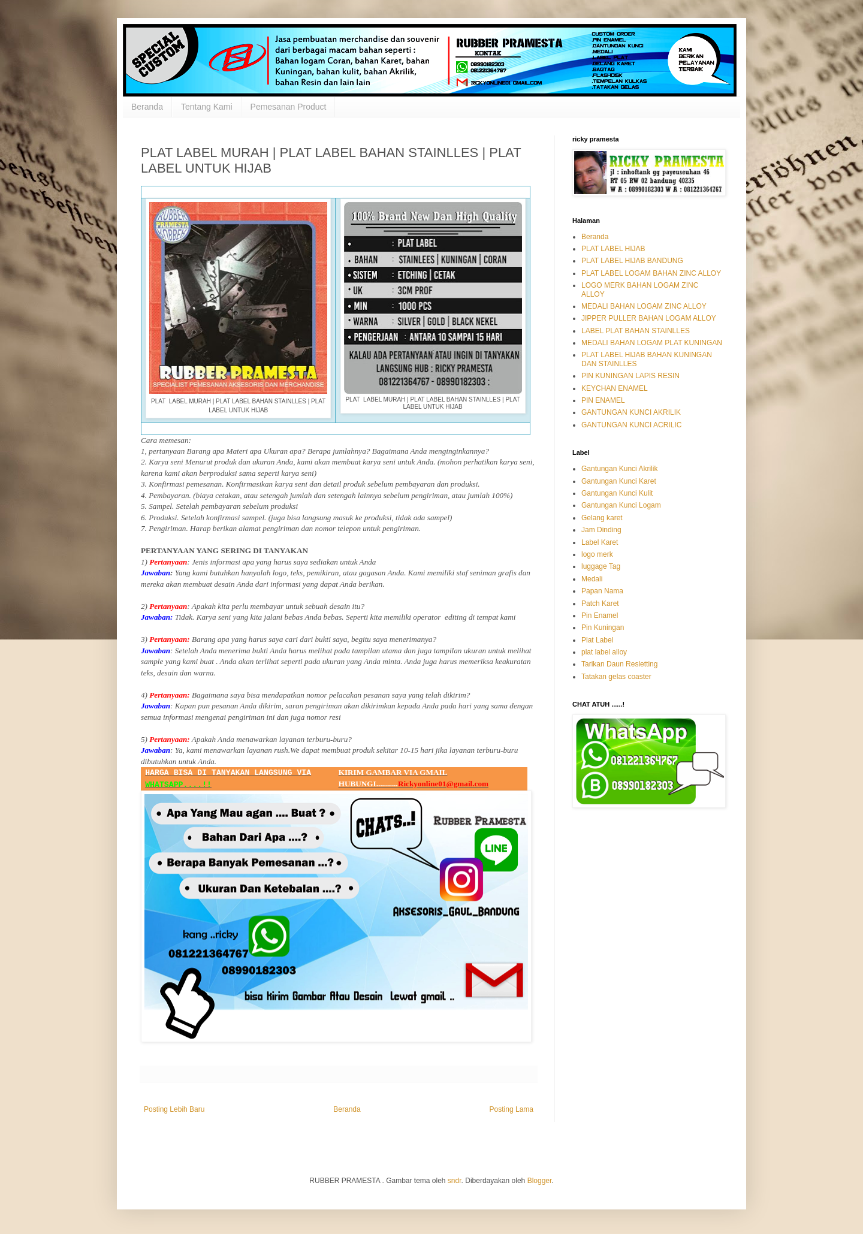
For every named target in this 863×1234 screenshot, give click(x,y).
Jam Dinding (601, 530)
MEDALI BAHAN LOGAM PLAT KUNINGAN (651, 343)
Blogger (539, 1180)
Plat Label (597, 640)
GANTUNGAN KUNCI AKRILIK (631, 412)
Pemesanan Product (289, 106)
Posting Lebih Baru (174, 1109)
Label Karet (599, 542)
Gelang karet (602, 518)
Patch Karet (600, 603)
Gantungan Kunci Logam (621, 505)
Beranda (147, 106)
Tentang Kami (207, 106)
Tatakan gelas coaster (616, 676)
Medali (591, 579)
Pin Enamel (599, 615)
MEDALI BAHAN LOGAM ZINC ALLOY (644, 306)
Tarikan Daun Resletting (619, 664)
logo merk (597, 554)
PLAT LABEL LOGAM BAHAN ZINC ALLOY (651, 273)
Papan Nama (602, 591)
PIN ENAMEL (603, 400)
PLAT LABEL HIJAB (613, 249)
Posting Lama (511, 1109)
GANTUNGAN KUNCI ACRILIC (631, 425)
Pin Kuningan (602, 627)
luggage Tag (600, 566)
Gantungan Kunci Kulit (617, 493)
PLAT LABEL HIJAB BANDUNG (632, 261)
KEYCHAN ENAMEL (614, 388)
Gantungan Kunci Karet (618, 481)
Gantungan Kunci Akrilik (619, 468)
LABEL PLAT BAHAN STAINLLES (635, 331)
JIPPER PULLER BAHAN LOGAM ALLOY (648, 318)
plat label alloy (604, 652)
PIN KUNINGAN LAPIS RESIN (630, 376)
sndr (454, 1180)
